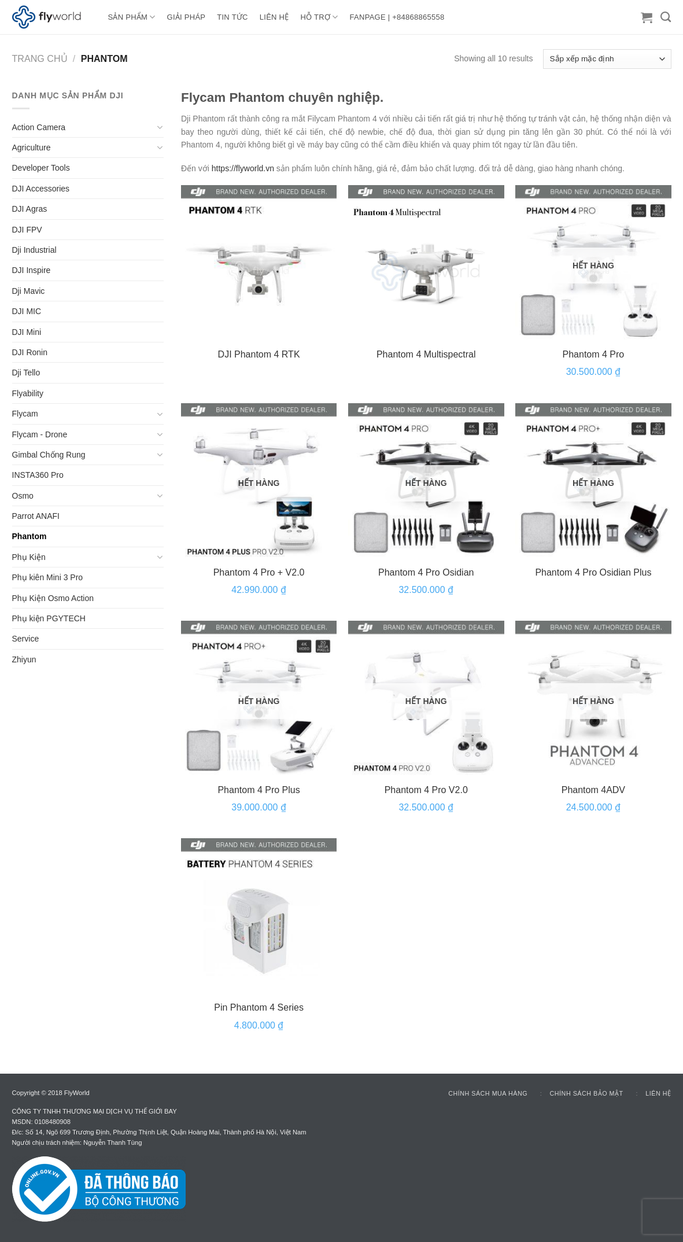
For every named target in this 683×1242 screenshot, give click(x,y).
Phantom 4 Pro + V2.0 (259, 572)
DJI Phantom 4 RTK (259, 354)
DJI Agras (29, 208)
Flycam (25, 413)
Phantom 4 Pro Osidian (426, 572)
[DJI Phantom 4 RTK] (259, 263)
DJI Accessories (41, 188)
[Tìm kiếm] (665, 17)
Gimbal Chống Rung (49, 454)
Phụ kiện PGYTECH (49, 618)
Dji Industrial (34, 250)
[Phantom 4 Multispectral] (426, 263)
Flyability (27, 393)
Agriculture (31, 147)
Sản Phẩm (132, 17)
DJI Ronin (29, 352)
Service (25, 638)
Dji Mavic (28, 291)
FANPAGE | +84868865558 (397, 17)
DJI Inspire (31, 270)
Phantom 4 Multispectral (426, 354)
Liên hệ (658, 1093)
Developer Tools (41, 167)
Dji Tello (26, 372)
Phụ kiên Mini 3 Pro (47, 577)
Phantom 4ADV (593, 790)
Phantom (29, 536)
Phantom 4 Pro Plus (258, 790)
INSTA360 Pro (38, 475)
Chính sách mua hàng (487, 1093)
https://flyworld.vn (243, 168)
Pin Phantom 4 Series (259, 1007)
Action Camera (39, 127)
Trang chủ (40, 58)
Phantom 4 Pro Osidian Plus (593, 572)
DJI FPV (27, 229)
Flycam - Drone (40, 434)
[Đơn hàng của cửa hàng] (607, 59)
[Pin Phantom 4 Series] (259, 916)
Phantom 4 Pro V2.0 (426, 790)
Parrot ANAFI (36, 516)
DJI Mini (27, 332)
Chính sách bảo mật (586, 1093)
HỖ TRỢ (319, 17)
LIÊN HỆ (274, 17)
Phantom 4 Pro (594, 354)
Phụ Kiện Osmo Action (53, 598)
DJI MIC (27, 311)
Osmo (23, 495)
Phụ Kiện (29, 557)
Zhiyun (24, 659)
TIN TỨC (232, 17)
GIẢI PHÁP (186, 17)
